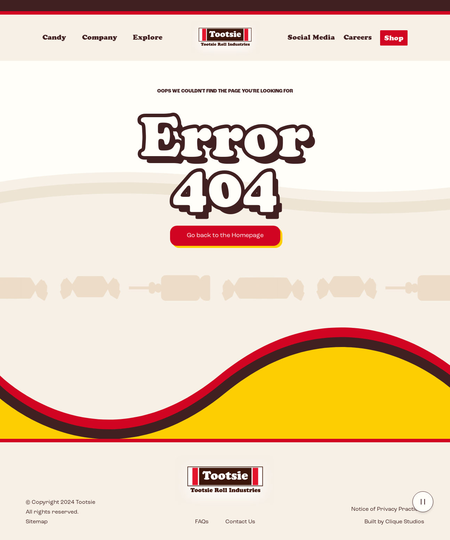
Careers (358, 37)
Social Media (311, 37)
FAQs (202, 522)
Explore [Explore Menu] (147, 37)
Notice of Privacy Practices (387, 509)
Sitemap (37, 522)
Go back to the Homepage (225, 235)
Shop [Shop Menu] (393, 38)
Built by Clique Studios (394, 522)
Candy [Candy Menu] (54, 37)
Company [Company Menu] (99, 37)
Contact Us (240, 522)
